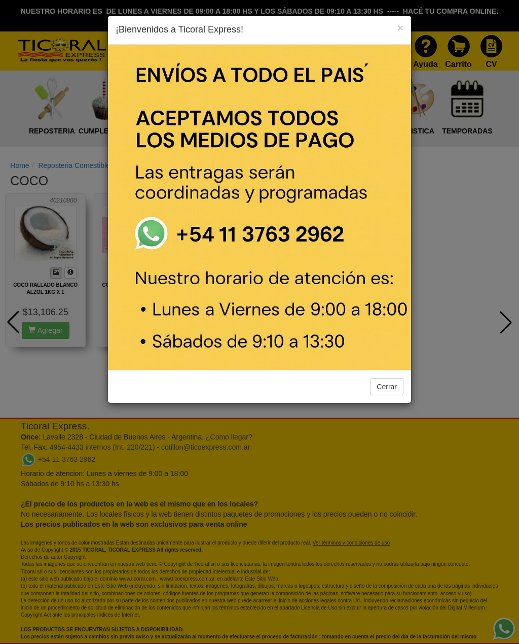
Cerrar (387, 387)
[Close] (400, 27)
